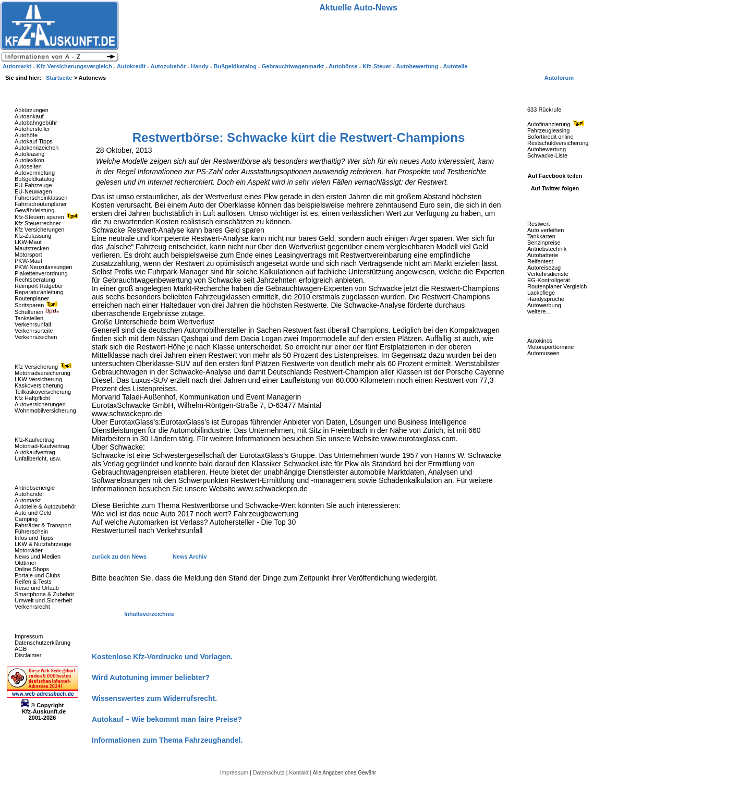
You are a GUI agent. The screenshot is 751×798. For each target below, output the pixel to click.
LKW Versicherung (38, 379)
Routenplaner (32, 298)
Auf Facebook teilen (555, 176)
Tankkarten (541, 236)
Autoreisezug (544, 267)
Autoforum (559, 78)
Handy (200, 66)
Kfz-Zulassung (33, 236)
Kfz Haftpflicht (32, 398)
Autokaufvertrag (35, 452)
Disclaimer (28, 655)
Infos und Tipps (34, 538)
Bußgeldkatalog (34, 179)
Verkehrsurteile (34, 331)
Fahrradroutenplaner (41, 204)
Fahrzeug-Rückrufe (544, 93)
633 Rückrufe (544, 109)
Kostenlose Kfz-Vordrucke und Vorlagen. (162, 656)
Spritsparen (37, 305)
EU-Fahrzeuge (33, 185)
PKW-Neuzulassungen (43, 267)
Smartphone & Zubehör (44, 594)
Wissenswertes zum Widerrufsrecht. (154, 698)
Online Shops (32, 569)
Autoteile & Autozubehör (45, 506)
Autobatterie (542, 255)
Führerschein (31, 531)
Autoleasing (30, 154)
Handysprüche (545, 299)
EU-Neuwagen (33, 191)
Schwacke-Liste (547, 155)
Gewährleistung (34, 210)
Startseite (60, 78)
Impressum (29, 636)
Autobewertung (546, 149)
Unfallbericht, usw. (38, 458)
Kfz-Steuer (377, 66)
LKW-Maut (28, 242)
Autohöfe (26, 135)
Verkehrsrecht (32, 606)
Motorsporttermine (550, 347)
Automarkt (28, 500)
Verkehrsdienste (547, 274)
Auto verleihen (545, 230)
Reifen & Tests (33, 581)
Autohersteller (32, 129)
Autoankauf (29, 116)
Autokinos (539, 340)
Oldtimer (26, 563)
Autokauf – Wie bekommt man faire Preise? (167, 719)
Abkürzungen (32, 110)
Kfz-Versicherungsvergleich (75, 66)
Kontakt (299, 772)
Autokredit (132, 66)
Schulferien (37, 312)
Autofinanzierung (557, 124)
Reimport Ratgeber (39, 286)
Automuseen (543, 353)
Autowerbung (544, 305)
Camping (26, 519)
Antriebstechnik (546, 249)
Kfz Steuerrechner (38, 223)
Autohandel (29, 494)
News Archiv (190, 556)
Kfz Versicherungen (39, 229)
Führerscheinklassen (41, 198)
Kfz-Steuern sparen (47, 217)
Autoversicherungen (40, 404)
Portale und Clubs (37, 575)
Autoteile (455, 66)
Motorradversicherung (42, 373)
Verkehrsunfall (33, 324)
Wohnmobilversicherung (45, 410)
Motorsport (28, 254)
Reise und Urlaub (37, 588)
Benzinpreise (544, 242)
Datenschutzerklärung (42, 642)
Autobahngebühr (36, 122)
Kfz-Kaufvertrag (34, 440)
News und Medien (37, 556)
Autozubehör (168, 66)
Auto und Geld (33, 513)
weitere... (539, 311)
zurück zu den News (120, 556)
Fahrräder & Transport (43, 525)
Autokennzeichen (36, 147)
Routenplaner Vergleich (557, 286)
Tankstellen (29, 318)
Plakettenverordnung (41, 273)
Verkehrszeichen (36, 337)
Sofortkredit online (550, 137)
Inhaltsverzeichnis (149, 614)
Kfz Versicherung (44, 367)
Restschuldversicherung (557, 143)
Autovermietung (35, 173)
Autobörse (344, 66)
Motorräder (29, 550)
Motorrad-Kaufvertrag (42, 446)
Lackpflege (541, 292)
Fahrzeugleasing (548, 130)
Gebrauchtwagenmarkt (293, 66)
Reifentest (540, 261)
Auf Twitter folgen (555, 188)
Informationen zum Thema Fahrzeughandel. (167, 740)
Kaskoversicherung (39, 385)
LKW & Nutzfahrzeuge (43, 544)
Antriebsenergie (35, 488)
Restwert (538, 224)
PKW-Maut (28, 261)
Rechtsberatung (35, 279)
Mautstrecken (32, 248)
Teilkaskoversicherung (43, 392)
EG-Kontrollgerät (548, 280)
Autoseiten (28, 166)
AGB (21, 649)
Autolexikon (29, 160)
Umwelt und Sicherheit (43, 600)
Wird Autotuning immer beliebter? (151, 677)
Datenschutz (269, 772)
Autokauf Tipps (34, 141)
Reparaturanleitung (39, 292)
